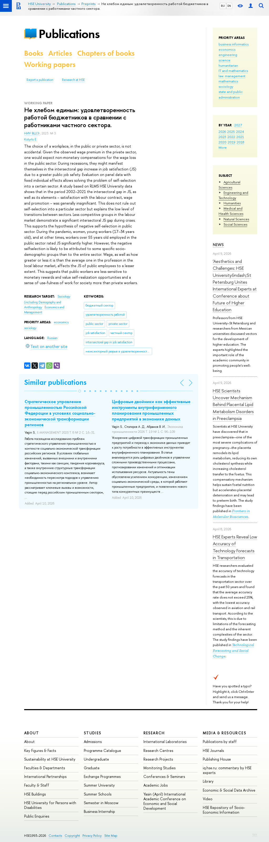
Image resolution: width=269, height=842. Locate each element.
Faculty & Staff (36, 785)
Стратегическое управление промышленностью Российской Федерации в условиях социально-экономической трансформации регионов (60, 413)
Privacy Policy (92, 835)
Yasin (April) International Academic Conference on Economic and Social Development (164, 801)
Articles (60, 53)
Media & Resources (224, 732)
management (235, 76)
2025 (231, 131)
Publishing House (217, 759)
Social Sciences (235, 224)
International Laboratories (165, 741)
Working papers (49, 64)
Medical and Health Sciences (231, 211)
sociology (226, 86)
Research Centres (158, 750)
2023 (222, 136)
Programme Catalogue (102, 750)
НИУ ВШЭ (32, 133)
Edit (254, 834)
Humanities (232, 203)
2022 (231, 136)
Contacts (55, 835)
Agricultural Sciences (229, 185)
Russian (52, 338)
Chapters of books (105, 53)
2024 (240, 131)
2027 (238, 125)
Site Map (110, 835)
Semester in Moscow (101, 802)
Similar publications (55, 382)
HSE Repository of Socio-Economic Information (224, 810)
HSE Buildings (35, 794)
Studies (92, 732)
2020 (222, 142)
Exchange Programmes (102, 776)
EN (229, 6)
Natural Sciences (236, 219)
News (218, 244)
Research (154, 732)
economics (227, 49)
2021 (240, 136)
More (223, 147)
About (31, 732)
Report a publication (40, 80)
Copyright (72, 835)
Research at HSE (73, 80)
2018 (240, 142)
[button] (79, 391)
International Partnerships (45, 776)
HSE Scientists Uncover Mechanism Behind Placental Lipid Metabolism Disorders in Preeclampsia (233, 404)
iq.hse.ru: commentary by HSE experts (227, 770)
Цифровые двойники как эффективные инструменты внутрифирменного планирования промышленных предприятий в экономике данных (151, 410)
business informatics (234, 44)
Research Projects (158, 759)
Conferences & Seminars (164, 776)
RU (223, 6)
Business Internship (99, 811)
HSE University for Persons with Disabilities (50, 805)
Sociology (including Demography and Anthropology (47, 301)
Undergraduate (96, 759)
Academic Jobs (155, 785)
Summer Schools (97, 794)
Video (208, 798)
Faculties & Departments (44, 767)
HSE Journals (213, 750)
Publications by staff (220, 741)
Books (33, 53)
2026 (222, 131)
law (221, 76)
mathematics (228, 81)
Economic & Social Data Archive (229, 790)
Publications (69, 34)
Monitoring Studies (159, 767)
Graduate (92, 767)
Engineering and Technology (233, 195)
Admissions (93, 741)
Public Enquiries (36, 816)
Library (208, 781)
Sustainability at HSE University (49, 759)
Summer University (99, 785)
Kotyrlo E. (30, 139)
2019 (231, 142)
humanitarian (228, 65)
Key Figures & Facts (40, 750)
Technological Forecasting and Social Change (233, 650)
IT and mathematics (233, 70)
